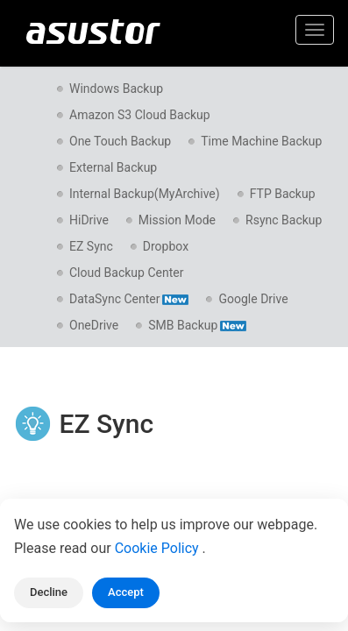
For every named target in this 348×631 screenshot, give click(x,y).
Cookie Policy (158, 548)
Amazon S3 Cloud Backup (139, 115)
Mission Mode (177, 220)
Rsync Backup (283, 220)
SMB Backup (197, 325)
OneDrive (93, 325)
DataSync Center (128, 299)
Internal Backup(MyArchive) (144, 194)
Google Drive (253, 299)
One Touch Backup (120, 141)
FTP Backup (283, 194)
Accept (126, 592)
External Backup (113, 167)
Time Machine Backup (261, 141)
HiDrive (89, 220)
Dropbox (165, 246)
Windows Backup (116, 89)
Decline (48, 592)
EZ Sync (91, 246)
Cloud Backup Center (126, 273)
